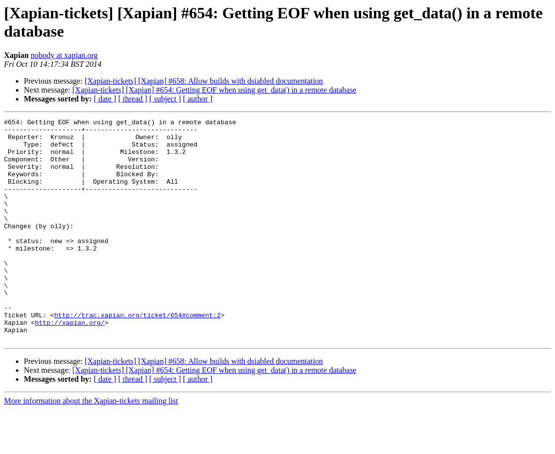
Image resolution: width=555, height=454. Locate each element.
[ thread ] (132, 99)
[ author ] (198, 99)
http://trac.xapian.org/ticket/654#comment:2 (137, 355)
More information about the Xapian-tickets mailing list (91, 445)
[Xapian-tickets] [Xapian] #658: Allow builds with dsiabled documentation (204, 81)
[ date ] (105, 99)
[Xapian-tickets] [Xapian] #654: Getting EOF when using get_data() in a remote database (214, 90)
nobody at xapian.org (64, 55)
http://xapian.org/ (69, 363)
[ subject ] (165, 99)
